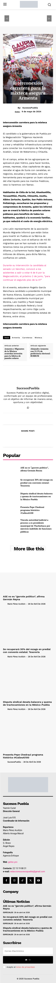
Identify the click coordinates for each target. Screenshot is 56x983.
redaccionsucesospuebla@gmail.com (27, 871)
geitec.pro (12, 862)
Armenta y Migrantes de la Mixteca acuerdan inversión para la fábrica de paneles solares (14, 354)
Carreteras (27, 338)
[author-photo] (5, 603)
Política (28, 77)
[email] (28, 951)
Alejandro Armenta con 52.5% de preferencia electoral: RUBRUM (40, 352)
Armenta (16, 338)
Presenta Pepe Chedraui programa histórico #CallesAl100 (32, 510)
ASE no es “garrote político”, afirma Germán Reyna (34, 469)
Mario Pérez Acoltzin (16, 604)
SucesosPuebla (30, 108)
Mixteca (38, 338)
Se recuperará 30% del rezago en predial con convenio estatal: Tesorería (36, 482)
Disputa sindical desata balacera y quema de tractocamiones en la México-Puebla (36, 496)
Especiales (8, 912)
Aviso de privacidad (25, 967)
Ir (28, 959)
